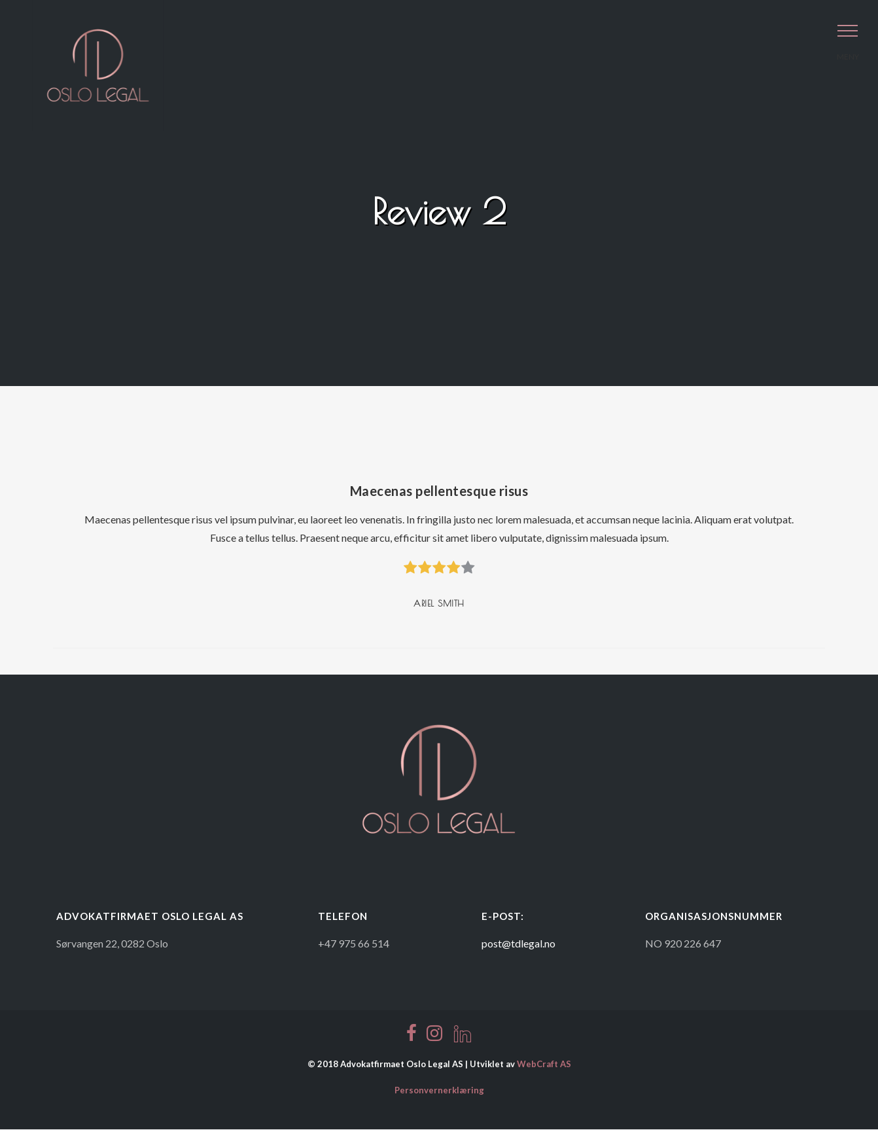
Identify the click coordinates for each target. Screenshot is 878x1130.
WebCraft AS (544, 1064)
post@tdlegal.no (518, 943)
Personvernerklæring (439, 1090)
